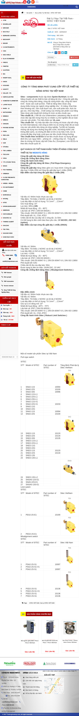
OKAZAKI (6, 225)
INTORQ (5, 198)
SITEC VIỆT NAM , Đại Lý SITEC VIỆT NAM (41, 603)
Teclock (6, 154)
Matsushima (7, 112)
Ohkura (6, 124)
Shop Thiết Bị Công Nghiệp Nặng (8, 291)
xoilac (52, 671)
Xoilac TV (74, 671)
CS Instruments (8, 47)
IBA (4, 74)
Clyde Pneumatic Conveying (8, 178)
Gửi (75, 65)
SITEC (5, 202)
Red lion (6, 135)
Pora (5, 131)
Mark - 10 (6, 108)
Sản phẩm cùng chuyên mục (39, 614)
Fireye (5, 62)
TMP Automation (7, 281)
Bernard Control (9, 35)
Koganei (6, 85)
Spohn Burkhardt (9, 206)
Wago (5, 166)
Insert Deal (7, 78)
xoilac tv (56, 671)
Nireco (5, 120)
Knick (5, 81)
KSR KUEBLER (7, 214)
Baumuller (7, 24)
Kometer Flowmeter (10, 101)
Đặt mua (74, 57)
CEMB (5, 191)
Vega (5, 158)
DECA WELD (7, 55)
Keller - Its (7, 93)
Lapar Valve (7, 104)
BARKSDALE (7, 195)
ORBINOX (6, 173)
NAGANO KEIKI (8, 233)
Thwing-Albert (8, 221)
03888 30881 (9, 255)
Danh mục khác (8, 237)
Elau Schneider (8, 58)
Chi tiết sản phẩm (33, 77)
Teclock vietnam (7, 285)
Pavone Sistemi (8, 127)
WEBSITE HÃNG (39, 153)
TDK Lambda (7, 150)
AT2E (4, 20)
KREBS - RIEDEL (8, 183)
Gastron (6, 70)
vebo (48, 671)
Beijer (5, 43)
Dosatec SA (7, 218)
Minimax (6, 116)
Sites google (6, 277)
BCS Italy (6, 32)
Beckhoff (6, 39)
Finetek (5, 66)
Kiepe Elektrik (8, 97)
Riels (5, 139)
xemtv (60, 671)
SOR (4, 143)
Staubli (5, 147)
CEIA (4, 51)
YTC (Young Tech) (9, 162)
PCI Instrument (8, 187)
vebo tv (45, 671)
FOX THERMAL (7, 170)
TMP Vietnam (6, 272)
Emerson (6, 210)
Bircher (6, 28)
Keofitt (5, 89)
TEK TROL (6, 229)
